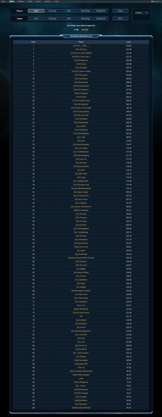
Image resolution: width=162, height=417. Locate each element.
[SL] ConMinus (81, 203)
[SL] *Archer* (81, 276)
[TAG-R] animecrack (81, 86)
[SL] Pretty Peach (81, 298)
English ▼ (156, 1)
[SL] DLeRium (81, 225)
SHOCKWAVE (81, 349)
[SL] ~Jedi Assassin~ (81, 353)
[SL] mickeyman (81, 302)
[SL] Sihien (81, 283)
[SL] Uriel (81, 342)
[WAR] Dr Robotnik (81, 210)
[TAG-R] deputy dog (81, 185)
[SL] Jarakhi (81, 126)
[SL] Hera (81, 141)
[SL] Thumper (81, 214)
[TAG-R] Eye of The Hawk (81, 108)
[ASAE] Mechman (81, 389)
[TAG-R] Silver (81, 221)
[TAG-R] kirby (81, 97)
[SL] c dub (81, 137)
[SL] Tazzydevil (81, 404)
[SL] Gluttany (81, 357)
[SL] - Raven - (81, 386)
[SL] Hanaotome (81, 240)
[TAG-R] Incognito (81, 393)
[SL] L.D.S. (81, 305)
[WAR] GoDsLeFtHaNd (81, 408)
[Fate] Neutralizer (81, 360)
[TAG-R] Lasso (81, 265)
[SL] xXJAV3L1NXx (81, 196)
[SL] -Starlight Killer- (81, 181)
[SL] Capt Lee (81, 159)
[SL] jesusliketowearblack (81, 188)
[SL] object (81, 251)
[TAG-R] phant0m (81, 82)
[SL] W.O (81, 170)
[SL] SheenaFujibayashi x (81, 331)
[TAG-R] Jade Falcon (81, 313)
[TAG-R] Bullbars (81, 130)
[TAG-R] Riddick (81, 119)
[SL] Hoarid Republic (81, 144)
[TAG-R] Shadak (81, 79)
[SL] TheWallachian (81, 152)
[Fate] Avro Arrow (81, 247)
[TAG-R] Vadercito (81, 104)
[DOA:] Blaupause (81, 382)
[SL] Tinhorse (81, 236)
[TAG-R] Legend (81, 75)
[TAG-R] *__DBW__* (81, 46)
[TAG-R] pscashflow (81, 166)
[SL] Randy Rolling (81, 272)
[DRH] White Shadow (81, 375)
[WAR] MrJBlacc (81, 400)
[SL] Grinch (81, 327)
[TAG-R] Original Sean (81, 101)
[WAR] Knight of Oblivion (81, 291)
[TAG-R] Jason (81, 218)
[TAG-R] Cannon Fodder (81, 71)
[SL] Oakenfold (81, 280)
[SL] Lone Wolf (81, 335)
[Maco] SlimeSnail (81, 309)
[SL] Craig (81, 177)
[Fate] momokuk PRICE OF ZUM (81, 258)
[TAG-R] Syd (81, 64)
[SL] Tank (81, 338)
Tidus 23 (81, 368)
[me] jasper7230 (81, 364)
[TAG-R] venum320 (81, 115)
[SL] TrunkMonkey (81, 232)
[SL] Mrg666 (81, 287)
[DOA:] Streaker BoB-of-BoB (81, 371)
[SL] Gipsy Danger (81, 192)
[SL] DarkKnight (81, 254)
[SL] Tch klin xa (81, 346)
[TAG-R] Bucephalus (81, 112)
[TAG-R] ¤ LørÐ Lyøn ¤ (81, 57)
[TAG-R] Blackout (81, 60)
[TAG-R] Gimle (81, 68)
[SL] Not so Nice (81, 199)
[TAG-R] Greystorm (81, 90)
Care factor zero (81, 294)
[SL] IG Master (81, 324)
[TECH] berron (81, 261)
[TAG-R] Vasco (81, 49)
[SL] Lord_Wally (81, 148)
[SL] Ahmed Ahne (81, 243)
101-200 (84, 30)
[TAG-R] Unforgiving (81, 155)
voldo (81, 379)
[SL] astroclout (81, 163)
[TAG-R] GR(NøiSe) (81, 134)
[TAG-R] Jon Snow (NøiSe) (81, 53)
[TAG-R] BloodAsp (81, 123)
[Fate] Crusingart (81, 93)
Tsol (81, 316)
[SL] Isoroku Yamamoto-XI (81, 207)
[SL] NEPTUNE (81, 174)
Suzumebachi (81, 320)
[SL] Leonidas (81, 397)
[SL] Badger (81, 269)
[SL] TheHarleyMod (81, 229)
